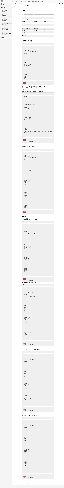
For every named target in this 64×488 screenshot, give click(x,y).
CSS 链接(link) (5, 20)
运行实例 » (24, 82)
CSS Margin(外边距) (6, 28)
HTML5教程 (20, 1)
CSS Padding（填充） (6, 29)
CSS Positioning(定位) (6, 34)
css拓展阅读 (3, 37)
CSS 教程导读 (5, 10)
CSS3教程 (29, 1)
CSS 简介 (4, 11)
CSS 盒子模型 (5, 24)
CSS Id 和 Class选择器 (6, 14)
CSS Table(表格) (5, 23)
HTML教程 (15, 1)
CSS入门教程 (34, 1)
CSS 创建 (4, 15)
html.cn (40, 486)
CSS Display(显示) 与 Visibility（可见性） (9, 33)
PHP (38, 1)
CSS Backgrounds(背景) (6, 16)
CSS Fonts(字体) (5, 19)
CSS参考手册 (43, 1)
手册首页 (11, 1)
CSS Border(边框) (5, 25)
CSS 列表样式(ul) (25, 483)
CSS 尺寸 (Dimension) (6, 32)
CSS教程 (25, 1)
